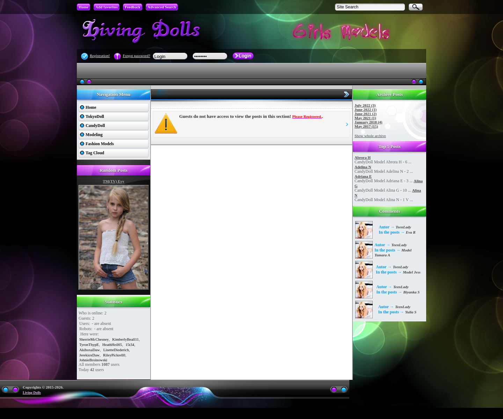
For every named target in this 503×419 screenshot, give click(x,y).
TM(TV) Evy (113, 181)
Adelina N (363, 167)
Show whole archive (370, 136)
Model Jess (411, 272)
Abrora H (363, 157)
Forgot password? (136, 56)
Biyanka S (411, 292)
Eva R (411, 232)
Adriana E (363, 176)
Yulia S (410, 312)
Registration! (100, 56)
